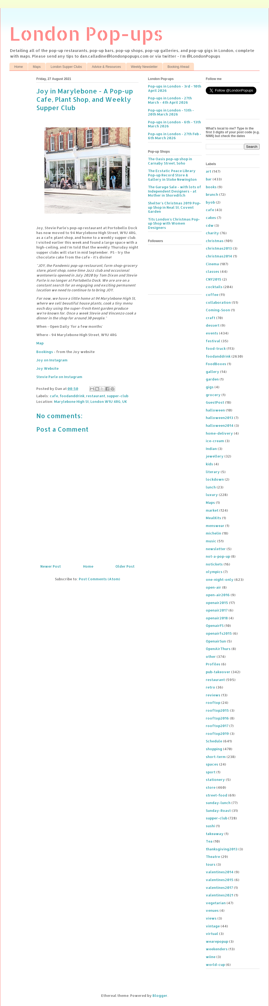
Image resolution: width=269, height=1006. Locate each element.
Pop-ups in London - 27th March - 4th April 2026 (170, 100)
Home (18, 67)
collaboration (218, 302)
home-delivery (219, 433)
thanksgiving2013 (222, 849)
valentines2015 (219, 880)
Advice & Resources (106, 67)
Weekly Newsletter (144, 67)
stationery (215, 779)
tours (210, 864)
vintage (213, 926)
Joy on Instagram (52, 360)
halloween (215, 410)
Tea (209, 841)
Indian (211, 448)
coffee (212, 294)
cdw (210, 225)
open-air (213, 587)
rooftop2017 (217, 726)
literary (213, 472)
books (211, 187)
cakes (211, 217)
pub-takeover (218, 672)
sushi (210, 826)
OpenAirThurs (218, 649)
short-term (216, 756)
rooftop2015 (217, 710)
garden (212, 379)
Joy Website (47, 368)
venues (212, 910)
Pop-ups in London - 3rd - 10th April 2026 (174, 88)
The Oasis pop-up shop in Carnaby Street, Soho (170, 161)
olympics (214, 572)
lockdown (215, 479)
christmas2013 (219, 248)
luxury (212, 494)
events (212, 333)
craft (210, 318)
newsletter (216, 549)
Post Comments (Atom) (99, 579)
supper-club (117, 396)
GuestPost (215, 402)
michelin (213, 533)
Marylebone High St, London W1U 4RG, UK (90, 401)
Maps (37, 67)
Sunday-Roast (218, 810)
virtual (212, 933)
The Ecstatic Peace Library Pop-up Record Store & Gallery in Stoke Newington (172, 175)
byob (210, 202)
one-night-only (219, 579)
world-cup (215, 964)
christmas (215, 241)
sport (210, 772)
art (208, 171)
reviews (213, 695)
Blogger (160, 995)
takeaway (215, 834)
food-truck (216, 348)
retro (210, 687)
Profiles (213, 664)
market (212, 510)
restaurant (95, 396)
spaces (212, 764)
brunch (212, 194)
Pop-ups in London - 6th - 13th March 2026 (174, 124)
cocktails (214, 287)
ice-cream (215, 441)
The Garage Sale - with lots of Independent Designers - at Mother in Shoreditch (174, 191)
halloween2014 (219, 425)
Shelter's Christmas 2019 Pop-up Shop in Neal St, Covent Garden (174, 207)
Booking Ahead (178, 67)
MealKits (213, 518)
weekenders (217, 949)
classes (212, 271)
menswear (215, 525)
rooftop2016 (217, 718)
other (211, 656)
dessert (213, 325)
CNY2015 (213, 279)
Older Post (124, 566)
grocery (213, 395)
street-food (216, 795)
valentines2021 (219, 895)
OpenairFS (215, 625)
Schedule (214, 741)
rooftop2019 (217, 733)
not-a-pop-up (218, 556)
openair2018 (217, 618)
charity (212, 233)
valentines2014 (219, 872)
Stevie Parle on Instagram (59, 377)
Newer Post (50, 566)
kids (209, 464)
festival (213, 341)
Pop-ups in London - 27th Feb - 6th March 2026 (174, 136)
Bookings (44, 352)
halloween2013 (219, 417)
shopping (214, 749)
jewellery (215, 456)
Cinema (212, 264)
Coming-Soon (218, 310)
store (210, 787)
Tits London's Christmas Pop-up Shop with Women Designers (174, 223)
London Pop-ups (86, 33)
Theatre (213, 856)
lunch (211, 487)
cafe (54, 396)
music (211, 541)
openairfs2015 (219, 633)
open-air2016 (218, 595)
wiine (210, 957)
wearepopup (217, 941)
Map (40, 343)
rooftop (213, 702)
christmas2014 (219, 256)
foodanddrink (72, 396)
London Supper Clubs (66, 67)
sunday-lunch (218, 803)
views (211, 918)
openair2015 (217, 602)
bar (209, 179)
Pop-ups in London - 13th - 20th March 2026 (171, 112)
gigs (210, 387)
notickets (214, 564)
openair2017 (217, 610)
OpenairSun (216, 641)
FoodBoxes (216, 364)
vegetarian (216, 903)
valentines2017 (219, 887)
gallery (212, 371)
